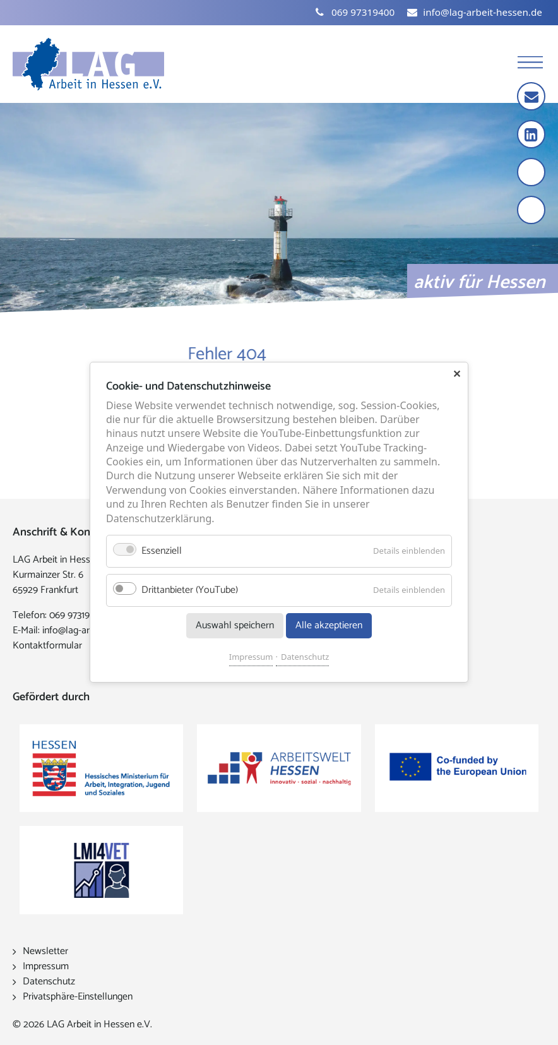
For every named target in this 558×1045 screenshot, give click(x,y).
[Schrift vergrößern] (532, 173)
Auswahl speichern (235, 626)
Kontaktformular (47, 645)
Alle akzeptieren (328, 626)
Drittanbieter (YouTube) (189, 590)
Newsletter (45, 951)
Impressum (251, 657)
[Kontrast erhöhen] (532, 211)
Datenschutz (305, 657)
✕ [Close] (457, 374)
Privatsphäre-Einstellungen (78, 996)
